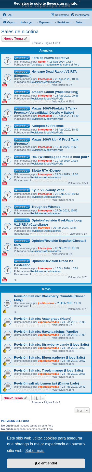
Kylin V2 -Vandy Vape (47, 190)
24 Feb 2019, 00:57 (73, 360)
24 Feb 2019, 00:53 (73, 373)
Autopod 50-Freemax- (48, 126)
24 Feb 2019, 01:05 (73, 321)
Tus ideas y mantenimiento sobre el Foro (54, 64)
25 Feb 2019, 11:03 (69, 303)
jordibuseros (46, 303)
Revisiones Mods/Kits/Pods (46, 98)
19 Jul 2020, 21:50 (66, 146)
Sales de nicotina (20, 31)
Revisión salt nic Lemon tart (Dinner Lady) (46, 383)
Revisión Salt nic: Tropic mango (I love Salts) (48, 370)
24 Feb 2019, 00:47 (73, 386)
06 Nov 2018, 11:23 (67, 248)
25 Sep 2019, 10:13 (67, 193)
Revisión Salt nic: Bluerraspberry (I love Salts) (49, 357)
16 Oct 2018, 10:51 (66, 268)
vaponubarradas (48, 321)
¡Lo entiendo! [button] (46, 463)
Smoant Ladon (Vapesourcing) (54, 92)
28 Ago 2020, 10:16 (67, 78)
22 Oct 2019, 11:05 (66, 174)
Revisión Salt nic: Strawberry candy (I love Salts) (51, 344)
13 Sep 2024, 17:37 (61, 61)
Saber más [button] (34, 451)
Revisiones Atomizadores (45, 81)
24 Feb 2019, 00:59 (73, 347)
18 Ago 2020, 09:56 (67, 95)
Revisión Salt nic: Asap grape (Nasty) (42, 318)
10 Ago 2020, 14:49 (67, 115)
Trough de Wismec (45, 207)
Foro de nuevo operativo (50, 58)
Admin (42, 61)
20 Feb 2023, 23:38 (64, 227)
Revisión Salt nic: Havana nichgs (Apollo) (46, 331)
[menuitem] (7, 15)
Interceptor (45, 78)
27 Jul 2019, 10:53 (66, 210)
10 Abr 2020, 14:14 (66, 160)
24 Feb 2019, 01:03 (73, 334)
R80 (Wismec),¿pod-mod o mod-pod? (60, 157)
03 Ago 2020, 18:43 (67, 129)
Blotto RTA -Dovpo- (46, 170)
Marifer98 (44, 227)
